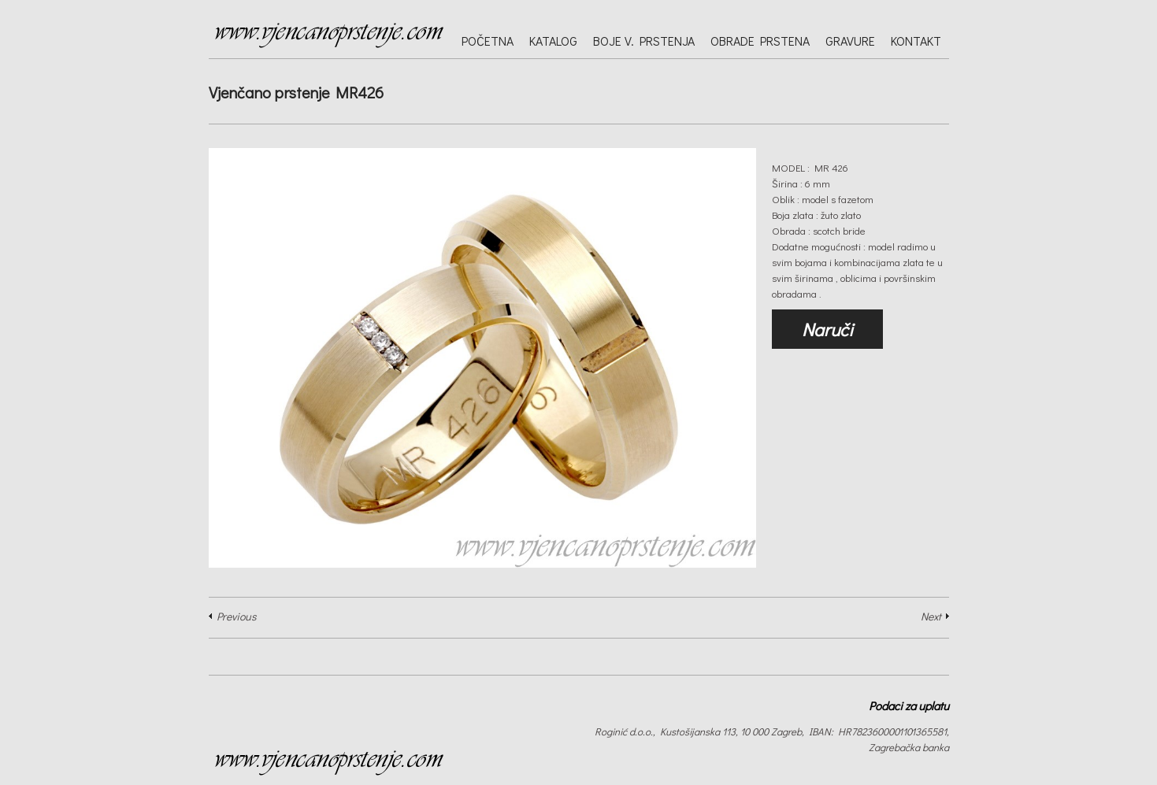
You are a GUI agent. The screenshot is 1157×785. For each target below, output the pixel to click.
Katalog (553, 40)
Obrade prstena (760, 40)
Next (931, 616)
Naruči (827, 329)
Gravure (850, 40)
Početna (488, 40)
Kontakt (916, 40)
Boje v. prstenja (644, 40)
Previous (236, 616)
